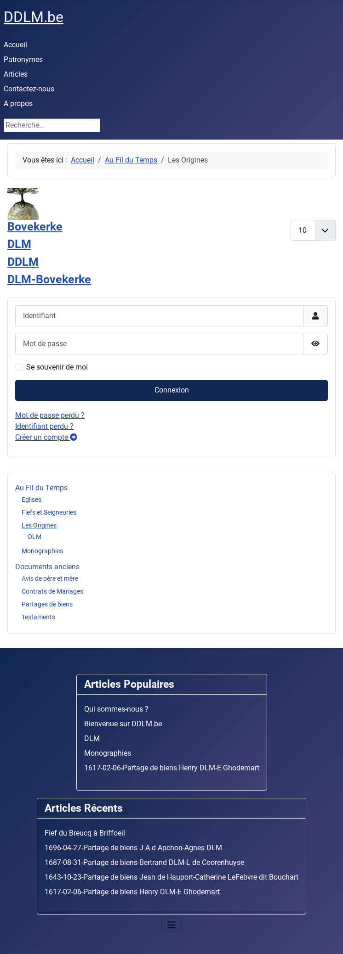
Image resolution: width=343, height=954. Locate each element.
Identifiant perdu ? (44, 426)
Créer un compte (46, 437)
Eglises (31, 499)
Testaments (38, 617)
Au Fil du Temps (41, 487)
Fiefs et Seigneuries (49, 512)
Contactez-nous (29, 88)
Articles (16, 74)
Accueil (15, 44)
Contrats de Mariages (52, 591)
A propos (18, 103)
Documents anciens (47, 566)
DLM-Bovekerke (49, 279)
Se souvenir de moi (57, 367)
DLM (34, 536)
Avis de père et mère (50, 578)
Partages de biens (47, 604)
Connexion (171, 390)
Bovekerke (35, 226)
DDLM (23, 262)
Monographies (42, 551)
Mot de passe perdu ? (50, 415)
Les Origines (39, 525)
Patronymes (23, 59)
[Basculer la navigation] (171, 925)
